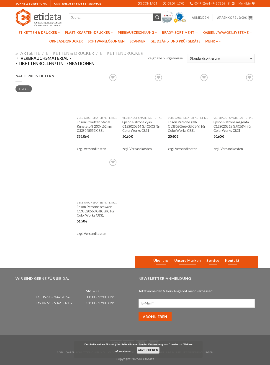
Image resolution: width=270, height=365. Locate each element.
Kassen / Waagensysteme (227, 32)
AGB (60, 352)
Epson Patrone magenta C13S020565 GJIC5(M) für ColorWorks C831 (232, 126)
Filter (23, 88)
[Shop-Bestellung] (221, 58)
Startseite (27, 53)
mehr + (213, 41)
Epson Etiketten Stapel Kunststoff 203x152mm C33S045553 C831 (94, 126)
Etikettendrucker (121, 53)
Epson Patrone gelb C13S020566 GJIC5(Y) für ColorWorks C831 (187, 126)
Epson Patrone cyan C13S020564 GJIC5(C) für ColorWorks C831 (141, 126)
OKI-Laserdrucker (66, 41)
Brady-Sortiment (180, 32)
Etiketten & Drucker (39, 32)
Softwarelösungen (106, 41)
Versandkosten (95, 149)
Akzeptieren (148, 350)
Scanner (137, 41)
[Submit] (157, 17)
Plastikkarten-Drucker (89, 32)
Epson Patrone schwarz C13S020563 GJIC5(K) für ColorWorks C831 (96, 211)
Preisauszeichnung (137, 32)
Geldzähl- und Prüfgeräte (175, 41)
